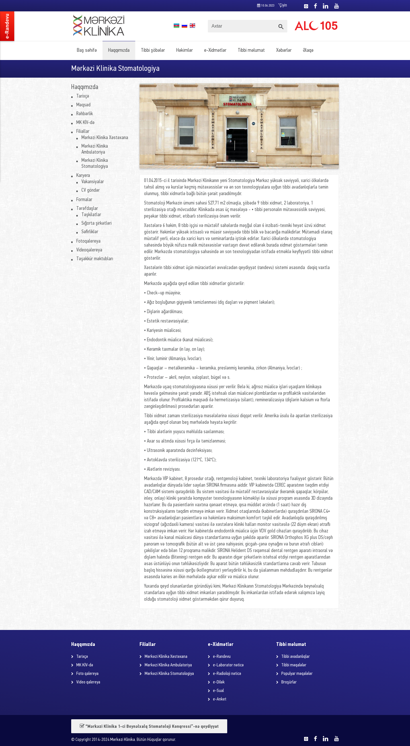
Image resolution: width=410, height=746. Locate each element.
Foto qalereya (87, 673)
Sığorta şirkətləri (96, 223)
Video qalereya (88, 682)
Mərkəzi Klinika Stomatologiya (169, 673)
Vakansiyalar (92, 181)
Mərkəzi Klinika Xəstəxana (104, 137)
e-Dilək (219, 682)
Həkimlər (184, 50)
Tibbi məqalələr (293, 665)
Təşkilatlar (91, 214)
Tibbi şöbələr (153, 50)
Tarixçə (82, 96)
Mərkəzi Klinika (122, 740)
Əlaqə (308, 50)
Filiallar (82, 131)
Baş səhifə (87, 50)
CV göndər (90, 190)
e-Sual (218, 691)
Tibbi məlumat (251, 50)
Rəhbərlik (84, 113)
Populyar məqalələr (297, 673)
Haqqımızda (119, 50)
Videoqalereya (89, 250)
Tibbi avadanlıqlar (295, 656)
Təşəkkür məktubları (94, 259)
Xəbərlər (284, 50)
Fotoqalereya (88, 241)
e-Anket (219, 699)
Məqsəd (83, 105)
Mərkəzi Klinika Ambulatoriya (168, 665)
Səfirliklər (89, 232)
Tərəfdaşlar (87, 208)
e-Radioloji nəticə (227, 673)
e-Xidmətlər (215, 50)
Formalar (84, 199)
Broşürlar (289, 682)
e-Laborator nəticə (228, 665)
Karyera (83, 175)
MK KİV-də (85, 122)
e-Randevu (222, 656)
